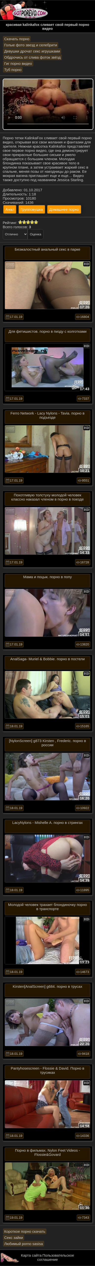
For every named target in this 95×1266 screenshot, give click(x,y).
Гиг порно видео (18, 63)
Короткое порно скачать (24, 1231)
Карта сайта (31, 1255)
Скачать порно (16, 39)
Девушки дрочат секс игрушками (32, 51)
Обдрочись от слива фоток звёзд (32, 57)
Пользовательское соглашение (55, 1257)
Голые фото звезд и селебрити (30, 45)
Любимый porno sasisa (23, 1244)
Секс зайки (13, 1237)
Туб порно (12, 70)
